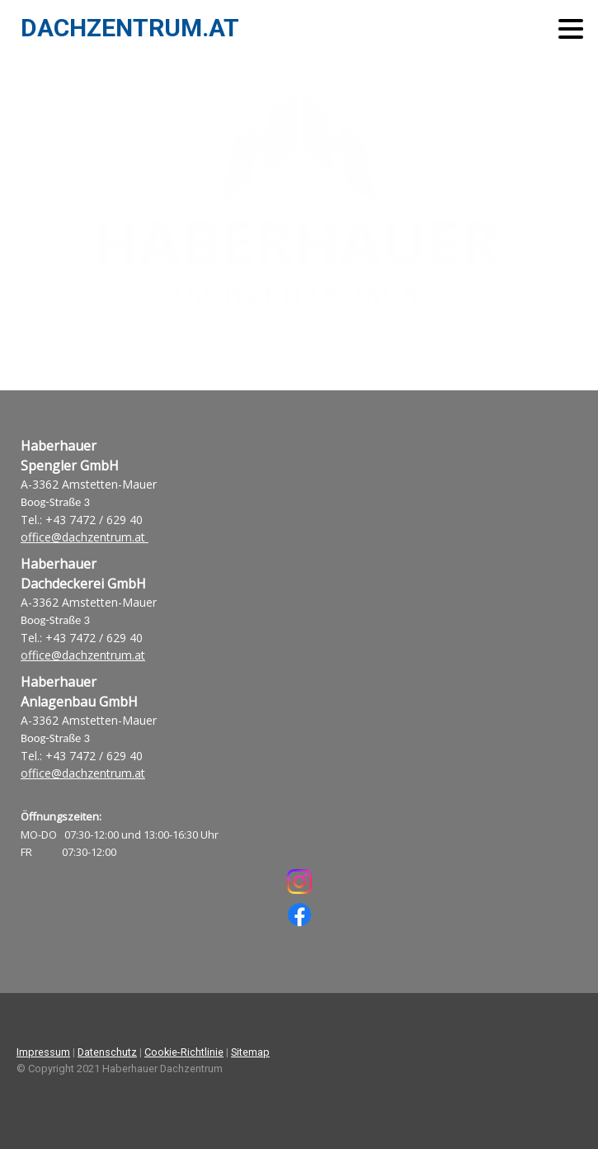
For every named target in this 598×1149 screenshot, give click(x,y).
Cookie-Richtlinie (184, 1052)
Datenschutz (107, 1052)
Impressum (43, 1052)
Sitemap (250, 1052)
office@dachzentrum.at (84, 537)
